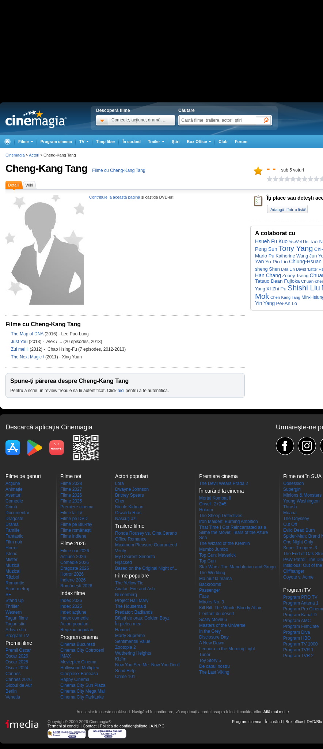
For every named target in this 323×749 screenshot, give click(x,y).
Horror (11, 547)
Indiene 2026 (73, 580)
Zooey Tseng (295, 275)
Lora (119, 483)
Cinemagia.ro (35, 119)
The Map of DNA (28, 333)
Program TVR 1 (298, 649)
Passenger (209, 590)
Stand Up (14, 600)
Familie (12, 530)
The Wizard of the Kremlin (224, 543)
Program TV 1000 (300, 644)
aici (121, 390)
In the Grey (210, 631)
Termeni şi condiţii (63, 726)
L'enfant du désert (216, 613)
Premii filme (18, 643)
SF (8, 594)
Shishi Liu (304, 288)
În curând (131, 141)
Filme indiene (73, 536)
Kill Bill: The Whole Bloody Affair (230, 607)
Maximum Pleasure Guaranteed (146, 544)
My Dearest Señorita (135, 556)
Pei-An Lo (286, 303)
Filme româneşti (75, 530)
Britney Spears (129, 495)
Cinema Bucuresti (77, 644)
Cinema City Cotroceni (82, 650)
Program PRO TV (300, 597)
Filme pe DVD (74, 518)
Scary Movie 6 (213, 619)
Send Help (125, 670)
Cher (120, 501)
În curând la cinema (221, 491)
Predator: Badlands (134, 612)
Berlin (11, 691)
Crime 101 (125, 676)
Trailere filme (129, 526)
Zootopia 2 (125, 647)
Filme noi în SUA (302, 476)
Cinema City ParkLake (82, 697)
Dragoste (14, 518)
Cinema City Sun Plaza (82, 685)
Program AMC (297, 620)
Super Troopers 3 (300, 547)
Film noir (13, 542)
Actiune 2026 (73, 556)
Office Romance (131, 539)
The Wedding (212, 572)
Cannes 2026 (18, 679)
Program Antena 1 (301, 603)
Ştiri (175, 141)
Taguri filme (16, 618)
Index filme (72, 593)
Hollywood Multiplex (79, 667)
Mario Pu (264, 256)
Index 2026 (71, 600)
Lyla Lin (288, 269)
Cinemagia (15, 155)
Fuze (204, 596)
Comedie (14, 501)
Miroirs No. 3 (211, 602)
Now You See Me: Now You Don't (147, 664)
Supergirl (292, 489)
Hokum (206, 509)
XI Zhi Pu (276, 288)
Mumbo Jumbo (213, 549)
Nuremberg (126, 594)
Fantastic (14, 536)
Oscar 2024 (16, 667)
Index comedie (74, 618)
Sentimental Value (133, 641)
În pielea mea (128, 623)
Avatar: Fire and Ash (135, 588)
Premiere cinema (77, 506)
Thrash (290, 506)
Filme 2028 (71, 483)
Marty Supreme (130, 635)
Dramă (12, 524)
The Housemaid (130, 606)
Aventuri (13, 495)
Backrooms (210, 584)
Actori (34, 155)
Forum (241, 141)
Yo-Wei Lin (298, 242)
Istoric (11, 553)
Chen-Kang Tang (285, 297)
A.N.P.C (157, 726)
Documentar (17, 512)
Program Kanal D (300, 614)
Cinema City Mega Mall (83, 691)
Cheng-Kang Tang (46, 168)
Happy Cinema (74, 679)
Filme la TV (71, 512)
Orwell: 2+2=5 (213, 504)
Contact (89, 726)
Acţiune (12, 483)
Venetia (12, 697)
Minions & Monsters (302, 495)
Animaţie (14, 489)
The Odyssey (296, 518)
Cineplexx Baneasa (79, 673)
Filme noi (70, 476)
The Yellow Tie (129, 583)
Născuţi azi (126, 518)
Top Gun (207, 561)
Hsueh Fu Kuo (271, 241)
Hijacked (123, 562)
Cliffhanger (293, 571)
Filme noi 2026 (74, 550)
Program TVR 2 (298, 655)
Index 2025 (71, 606)
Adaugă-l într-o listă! (288, 209)
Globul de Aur (18, 685)
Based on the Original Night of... (146, 568)
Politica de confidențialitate (123, 726)
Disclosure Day (214, 637)
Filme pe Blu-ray (76, 524)
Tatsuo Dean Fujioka (277, 281)
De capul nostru (214, 666)
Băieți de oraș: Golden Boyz (142, 618)
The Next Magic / (28, 357)
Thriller (12, 606)
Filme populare (132, 576)
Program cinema (56, 141)
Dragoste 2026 (74, 568)
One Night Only (298, 542)
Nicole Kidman (129, 506)
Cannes (12, 673)
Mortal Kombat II (215, 498)
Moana (290, 512)
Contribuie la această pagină (114, 197)
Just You (20, 341)
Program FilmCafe (301, 626)
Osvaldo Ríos (128, 512)
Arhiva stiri (15, 629)
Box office (294, 721)
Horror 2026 (72, 574)
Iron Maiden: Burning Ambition (228, 521)
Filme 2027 (71, 489)
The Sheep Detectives (220, 515)
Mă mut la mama (215, 578)
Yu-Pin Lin (276, 261)
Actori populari (74, 623)
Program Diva (296, 632)
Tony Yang (295, 248)
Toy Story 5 (210, 660)
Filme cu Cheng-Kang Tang (118, 170)
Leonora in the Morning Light (227, 648)
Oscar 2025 (16, 662)
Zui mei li (20, 349)
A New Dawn (211, 643)
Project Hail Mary (131, 600)
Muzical (12, 571)
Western (13, 612)
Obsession (293, 483)
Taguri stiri (15, 623)
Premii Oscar (18, 650)
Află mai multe (276, 712)
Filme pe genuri (23, 476)
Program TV (17, 635)
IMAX (65, 656)
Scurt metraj (17, 588)
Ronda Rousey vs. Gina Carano (146, 533)
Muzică (12, 565)
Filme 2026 (71, 495)
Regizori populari (76, 629)
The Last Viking (214, 672)
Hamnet (122, 629)
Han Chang (268, 275)
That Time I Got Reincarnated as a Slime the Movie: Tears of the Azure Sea (233, 532)
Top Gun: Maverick (217, 555)
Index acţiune (73, 612)
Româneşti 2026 (76, 585)
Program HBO (297, 638)
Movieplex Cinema (78, 662)
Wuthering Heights (133, 653)
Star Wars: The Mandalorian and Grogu (237, 566)
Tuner (204, 654)
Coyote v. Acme (298, 577)
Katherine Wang (292, 256)
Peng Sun (266, 249)
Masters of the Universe (222, 625)
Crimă (11, 506)
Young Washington (301, 501)
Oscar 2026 (16, 656)
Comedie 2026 (74, 562)
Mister (11, 559)
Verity (120, 550)
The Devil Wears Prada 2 (223, 483)
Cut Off (290, 524)
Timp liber (105, 141)
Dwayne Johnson (132, 489)
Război (12, 577)
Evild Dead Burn (299, 530)
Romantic (14, 583)
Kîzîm (120, 659)
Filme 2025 (71, 501)
